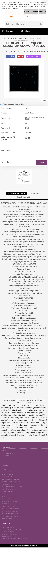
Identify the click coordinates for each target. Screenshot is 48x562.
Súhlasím (42, 12)
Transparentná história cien (12, 104)
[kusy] (3, 162)
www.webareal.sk (31, 546)
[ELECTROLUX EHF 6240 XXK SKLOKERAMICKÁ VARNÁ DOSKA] (24, 59)
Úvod (4, 39)
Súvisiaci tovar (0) (23, 197)
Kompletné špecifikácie (16, 193)
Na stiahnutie (35, 193)
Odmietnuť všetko (31, 12)
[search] (41, 24)
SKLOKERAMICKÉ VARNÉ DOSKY (17, 39)
